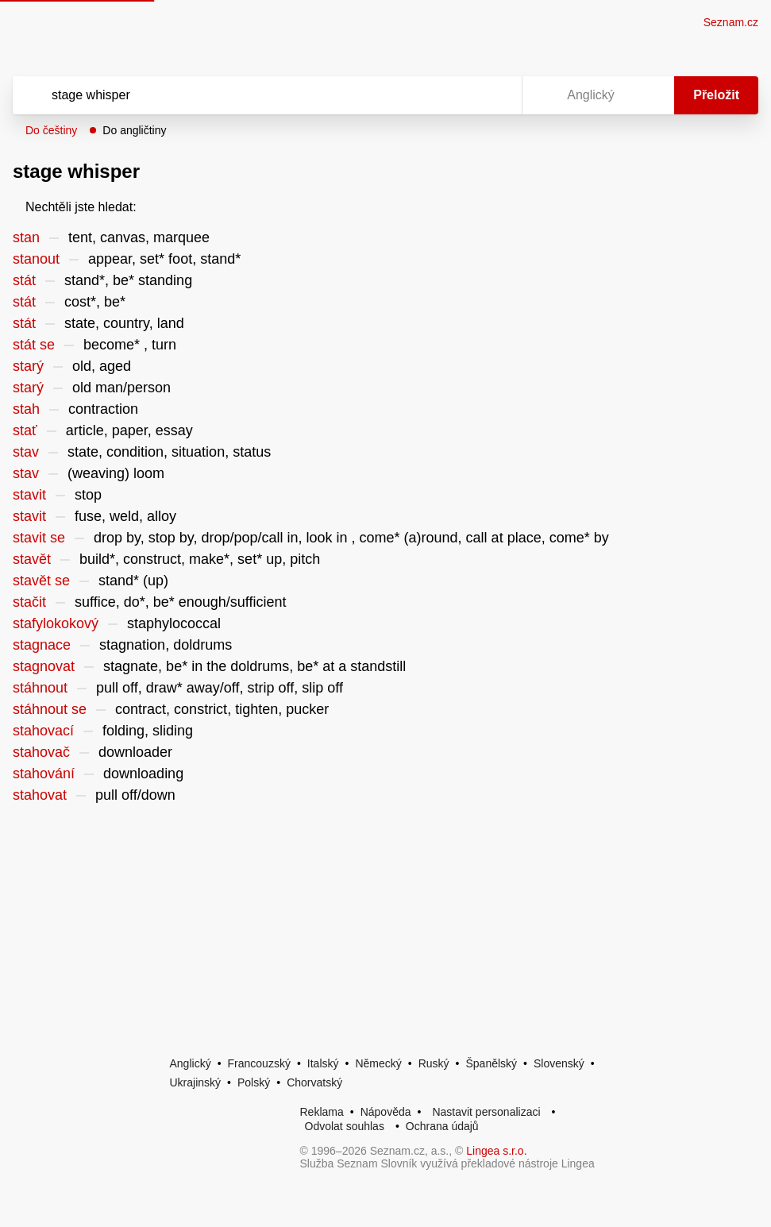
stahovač (41, 752)
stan (26, 237)
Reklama (322, 1111)
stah (26, 409)
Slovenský (559, 1063)
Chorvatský (314, 1082)
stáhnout (40, 688)
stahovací (43, 731)
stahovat (40, 795)
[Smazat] (459, 95)
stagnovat (44, 666)
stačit (29, 602)
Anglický (190, 1063)
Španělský (491, 1063)
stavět (32, 559)
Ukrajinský (196, 1082)
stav (26, 452)
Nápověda (385, 1111)
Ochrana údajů (442, 1126)
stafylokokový (55, 623)
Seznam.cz (731, 22)
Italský (323, 1063)
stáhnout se (50, 709)
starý (28, 366)
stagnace (42, 645)
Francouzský (259, 1063)
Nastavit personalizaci (486, 1111)
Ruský (433, 1063)
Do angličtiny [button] (134, 130)
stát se (34, 345)
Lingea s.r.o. (496, 1150)
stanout (36, 259)
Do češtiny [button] (51, 130)
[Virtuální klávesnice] (494, 95)
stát (24, 280)
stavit (29, 495)
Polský (253, 1082)
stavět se (41, 580)
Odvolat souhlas (344, 1126)
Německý (378, 1063)
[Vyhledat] (246, 95)
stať (25, 430)
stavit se (39, 538)
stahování (44, 773)
